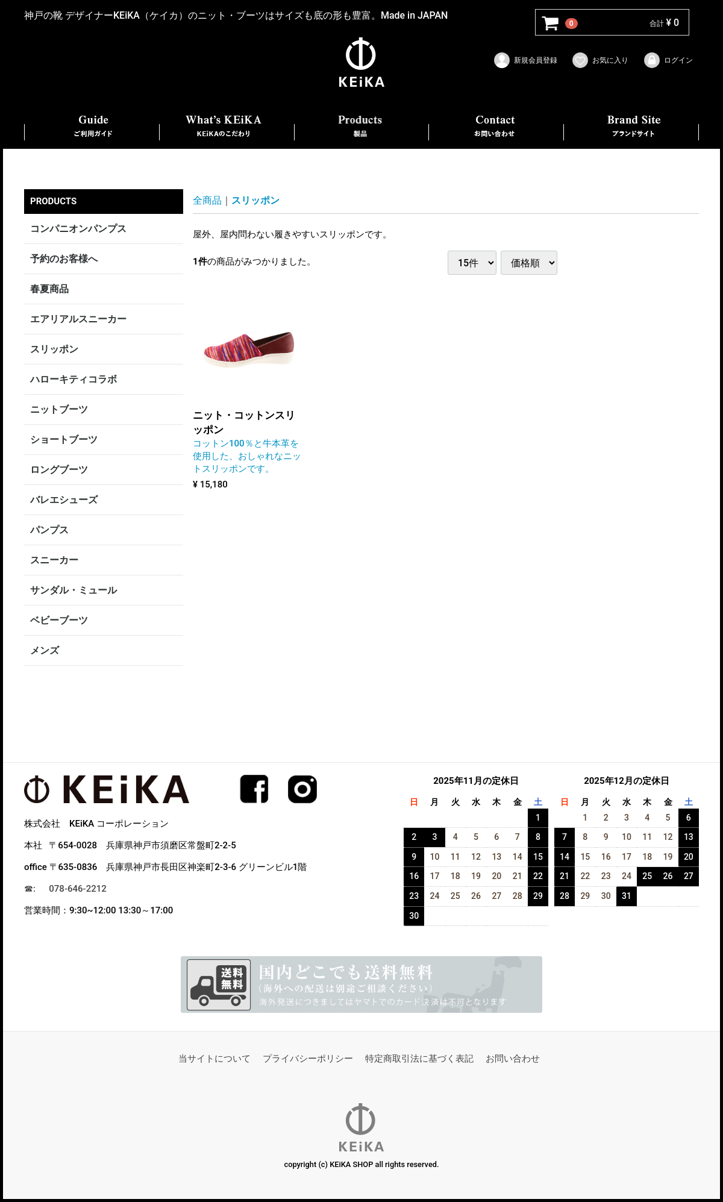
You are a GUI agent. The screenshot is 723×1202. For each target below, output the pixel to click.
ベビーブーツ (59, 620)
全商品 (207, 200)
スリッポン (54, 349)
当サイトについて (214, 1058)
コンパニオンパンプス (78, 228)
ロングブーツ (59, 469)
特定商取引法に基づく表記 (419, 1058)
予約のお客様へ (64, 259)
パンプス (49, 530)
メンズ (44, 650)
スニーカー (54, 560)
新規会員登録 (525, 60)
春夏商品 (49, 289)
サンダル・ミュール (73, 590)
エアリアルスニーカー (78, 319)
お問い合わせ (513, 1058)
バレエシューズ (64, 500)
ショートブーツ (64, 439)
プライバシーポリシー (308, 1058)
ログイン (668, 60)
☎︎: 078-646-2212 (65, 888)
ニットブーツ (59, 409)
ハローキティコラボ (73, 379)
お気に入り (599, 60)
